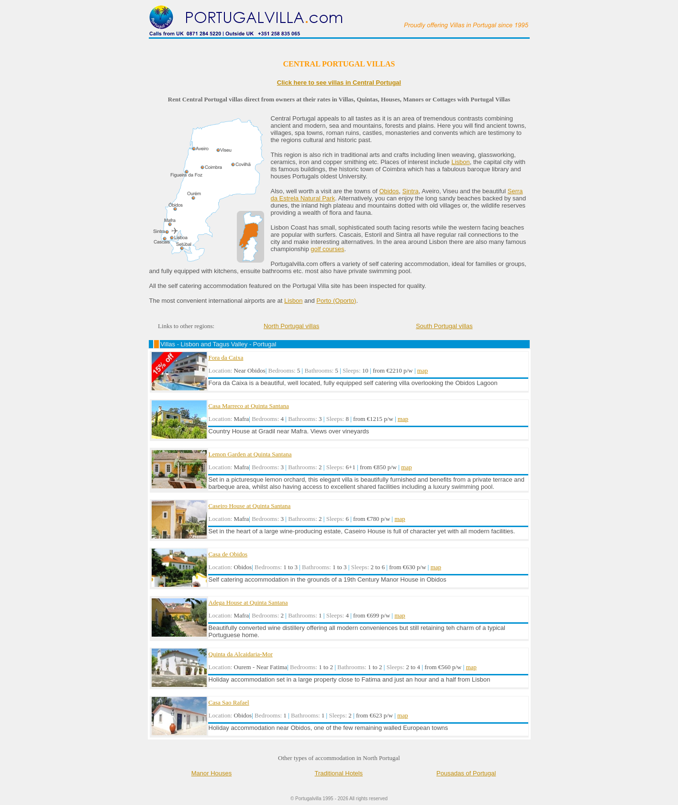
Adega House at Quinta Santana (248, 602)
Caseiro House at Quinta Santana (250, 505)
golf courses (327, 249)
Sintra (410, 191)
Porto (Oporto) (336, 300)
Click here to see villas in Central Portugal (339, 82)
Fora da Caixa (226, 357)
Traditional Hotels (338, 773)
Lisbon (460, 161)
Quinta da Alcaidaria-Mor (241, 654)
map (422, 370)
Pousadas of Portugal (466, 773)
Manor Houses (211, 773)
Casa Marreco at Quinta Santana (249, 405)
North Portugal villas (291, 326)
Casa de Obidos (228, 554)
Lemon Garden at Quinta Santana (250, 454)
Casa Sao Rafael (229, 702)
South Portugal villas (444, 326)
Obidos (389, 191)
